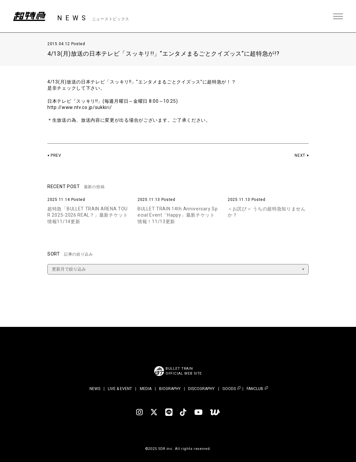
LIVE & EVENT (120, 388)
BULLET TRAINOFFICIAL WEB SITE (184, 371)
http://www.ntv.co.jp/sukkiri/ (79, 107)
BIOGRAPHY (170, 388)
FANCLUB (255, 389)
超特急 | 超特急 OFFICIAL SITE (29, 16)
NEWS (94, 388)
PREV (56, 155)
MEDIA (146, 388)
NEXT (300, 155)
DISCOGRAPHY (201, 388)
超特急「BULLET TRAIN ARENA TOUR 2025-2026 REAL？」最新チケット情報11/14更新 (87, 215)
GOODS (229, 389)
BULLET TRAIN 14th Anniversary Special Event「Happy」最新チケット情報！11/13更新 (178, 215)
